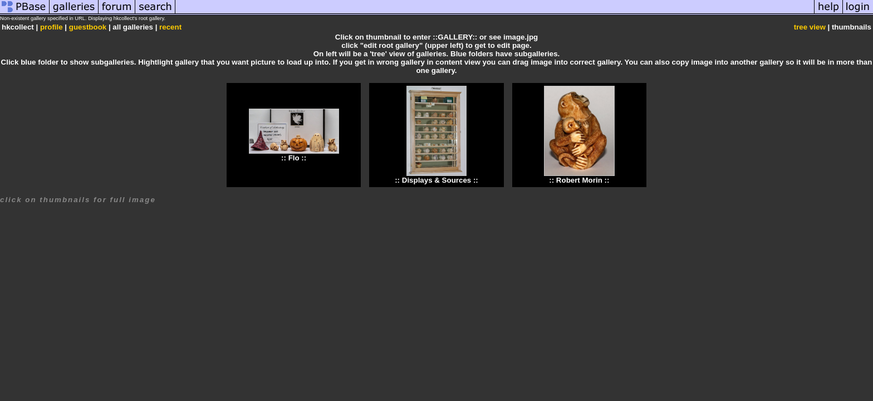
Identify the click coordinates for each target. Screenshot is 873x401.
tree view (810, 27)
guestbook (87, 27)
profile (51, 27)
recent (170, 27)
